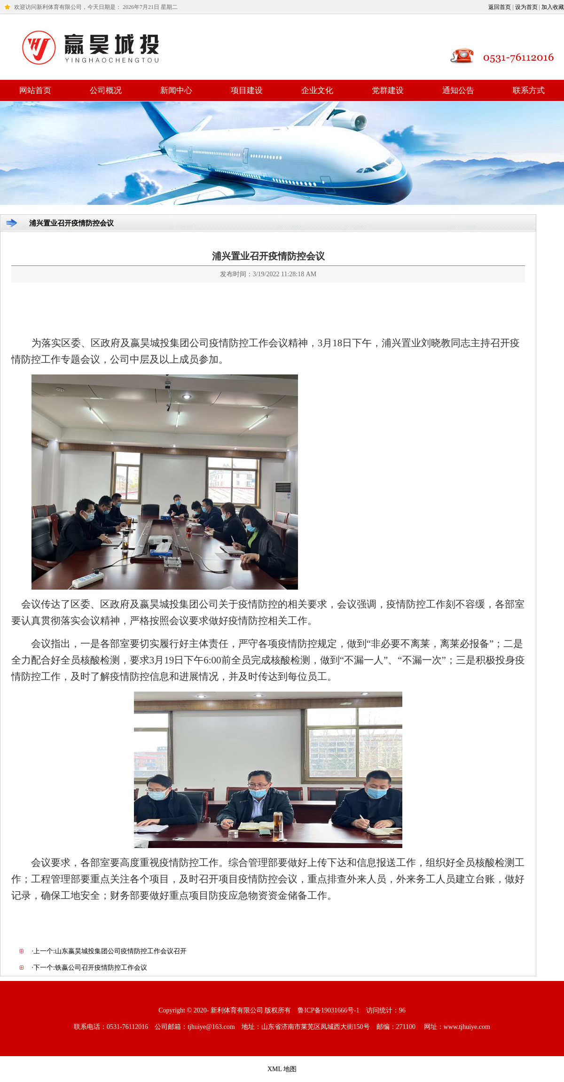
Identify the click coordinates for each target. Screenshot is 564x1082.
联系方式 (529, 90)
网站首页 (35, 90)
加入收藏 (552, 7)
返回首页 (499, 7)
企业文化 (317, 90)
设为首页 (526, 7)
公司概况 (106, 90)
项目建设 (247, 90)
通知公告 (458, 90)
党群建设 (388, 90)
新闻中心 (176, 90)
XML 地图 (282, 1069)
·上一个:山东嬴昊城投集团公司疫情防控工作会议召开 (109, 951)
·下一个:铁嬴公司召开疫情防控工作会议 (89, 967)
